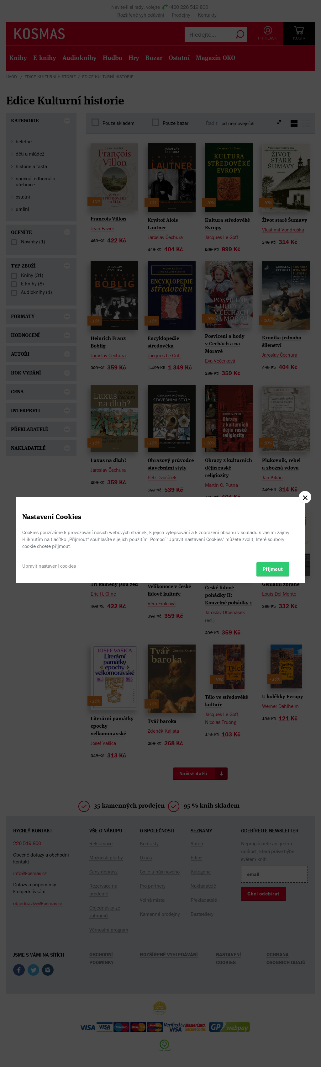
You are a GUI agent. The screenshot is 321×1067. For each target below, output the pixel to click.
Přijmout (273, 569)
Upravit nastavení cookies (49, 566)
